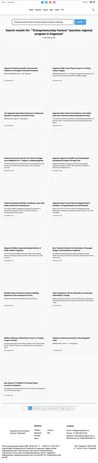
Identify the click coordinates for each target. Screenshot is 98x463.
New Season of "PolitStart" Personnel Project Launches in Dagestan (21, 384)
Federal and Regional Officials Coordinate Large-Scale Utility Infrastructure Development (24, 204)
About (3, 2)
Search (80, 22)
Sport (51, 10)
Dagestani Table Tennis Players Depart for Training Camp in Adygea (72, 69)
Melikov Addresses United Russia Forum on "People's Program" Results (24, 339)
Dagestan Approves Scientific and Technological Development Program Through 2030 (71, 159)
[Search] (93, 9)
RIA (62, 9)
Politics (31, 10)
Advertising (11, 2)
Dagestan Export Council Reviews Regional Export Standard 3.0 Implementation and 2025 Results (71, 204)
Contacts (85, 2)
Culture (57, 10)
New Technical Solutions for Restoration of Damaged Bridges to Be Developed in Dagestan (72, 249)
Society (45, 10)
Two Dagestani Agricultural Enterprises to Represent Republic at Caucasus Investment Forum (23, 114)
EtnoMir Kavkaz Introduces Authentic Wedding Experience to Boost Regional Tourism (21, 294)
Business (38, 10)
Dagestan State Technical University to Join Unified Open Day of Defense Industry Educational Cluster (72, 114)
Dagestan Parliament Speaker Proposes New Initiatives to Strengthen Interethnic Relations (21, 69)
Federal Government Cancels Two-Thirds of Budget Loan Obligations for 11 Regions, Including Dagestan (23, 159)
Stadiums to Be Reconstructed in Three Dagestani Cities (71, 339)
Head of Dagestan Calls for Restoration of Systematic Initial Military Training (73, 294)
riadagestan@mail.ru (80, 430)
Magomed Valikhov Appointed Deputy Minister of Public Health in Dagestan (22, 249)
